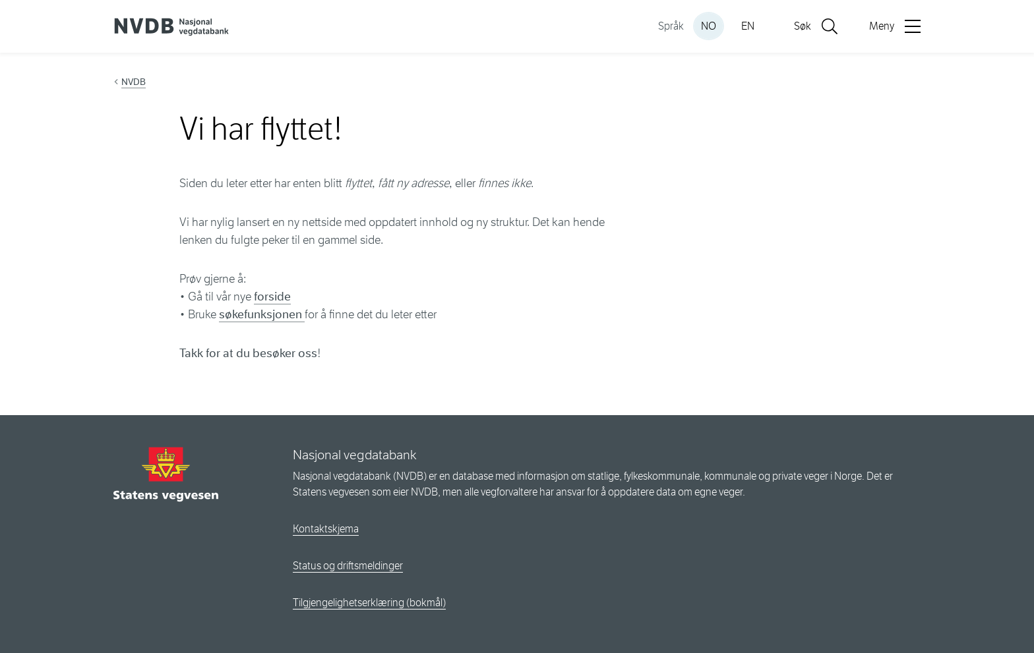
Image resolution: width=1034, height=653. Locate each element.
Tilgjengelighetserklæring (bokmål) (369, 602)
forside (272, 296)
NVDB (133, 82)
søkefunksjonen (262, 314)
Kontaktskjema (326, 529)
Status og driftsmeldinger (348, 565)
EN (747, 26)
